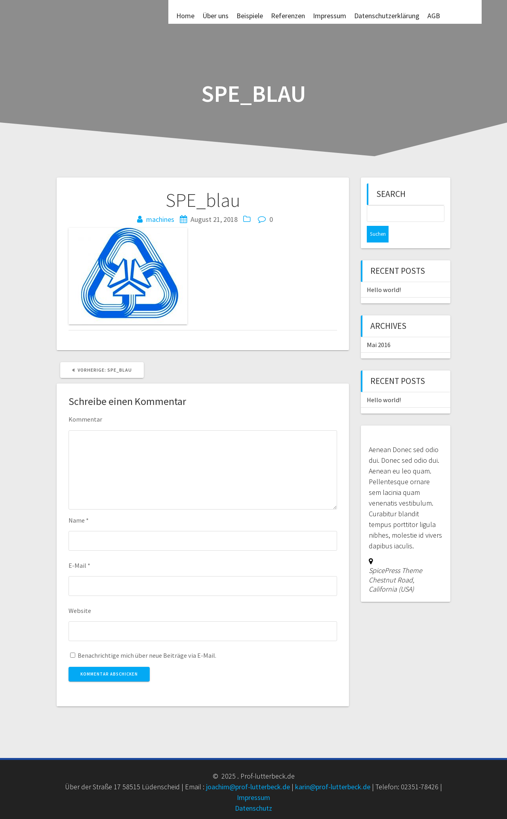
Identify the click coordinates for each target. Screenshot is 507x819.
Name (79, 520)
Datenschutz (253, 808)
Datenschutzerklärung (386, 15)
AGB (433, 15)
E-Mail (79, 565)
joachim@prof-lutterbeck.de (248, 786)
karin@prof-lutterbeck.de (332, 786)
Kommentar (85, 419)
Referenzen (288, 15)
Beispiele (249, 15)
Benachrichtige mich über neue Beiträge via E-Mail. (147, 655)
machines (160, 219)
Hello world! (384, 273)
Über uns (215, 15)
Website (80, 611)
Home (185, 15)
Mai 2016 (379, 328)
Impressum (329, 15)
